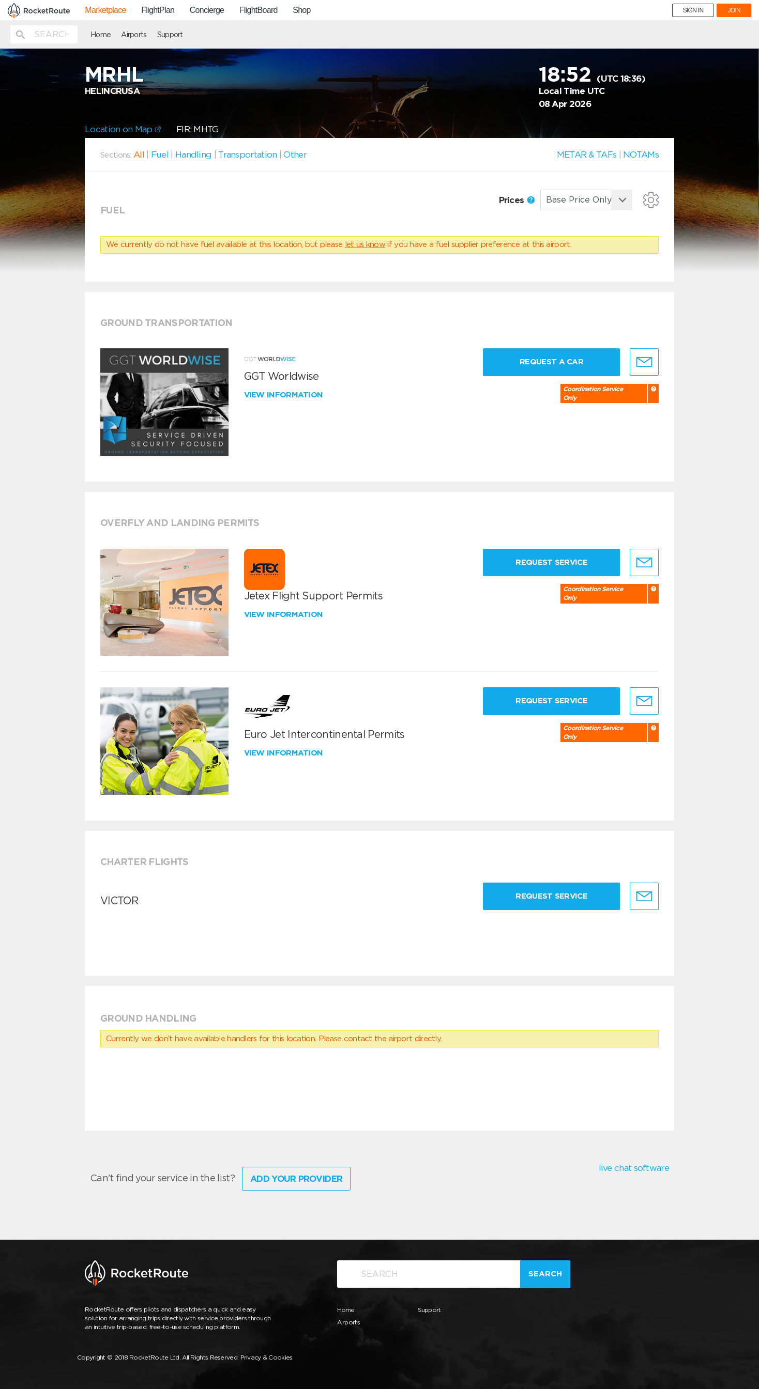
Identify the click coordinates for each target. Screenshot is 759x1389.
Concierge (207, 10)
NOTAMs (641, 154)
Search (545, 1273)
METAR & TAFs (587, 154)
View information (284, 394)
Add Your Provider (296, 1179)
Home (100, 34)
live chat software (634, 1168)
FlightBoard (258, 10)
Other (295, 154)
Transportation (247, 154)
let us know (365, 244)
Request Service (551, 562)
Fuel (160, 154)
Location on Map (123, 129)
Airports (133, 34)
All (138, 154)
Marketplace (105, 10)
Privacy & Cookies (266, 1357)
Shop (302, 10)
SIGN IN (693, 10)
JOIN (733, 10)
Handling (193, 154)
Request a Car (551, 361)
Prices (517, 200)
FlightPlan (157, 10)
